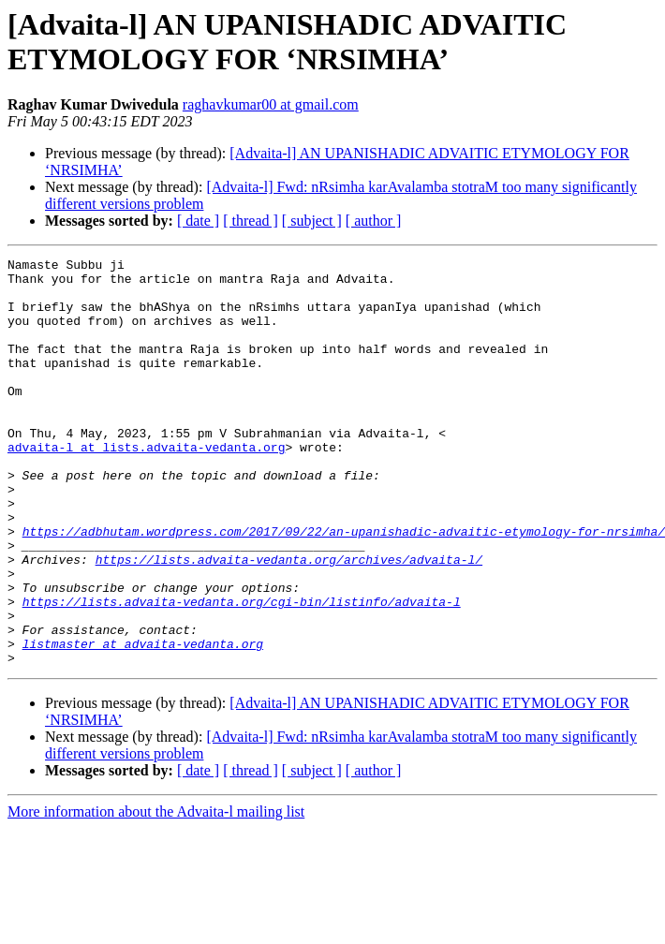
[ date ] (198, 221)
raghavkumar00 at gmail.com (271, 104)
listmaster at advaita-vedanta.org (142, 722)
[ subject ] (312, 221)
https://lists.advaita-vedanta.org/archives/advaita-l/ (289, 620)
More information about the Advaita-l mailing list (155, 893)
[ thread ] (250, 221)
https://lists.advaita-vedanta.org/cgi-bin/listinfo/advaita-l (241, 671)
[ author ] (374, 221)
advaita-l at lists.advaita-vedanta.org (146, 486)
